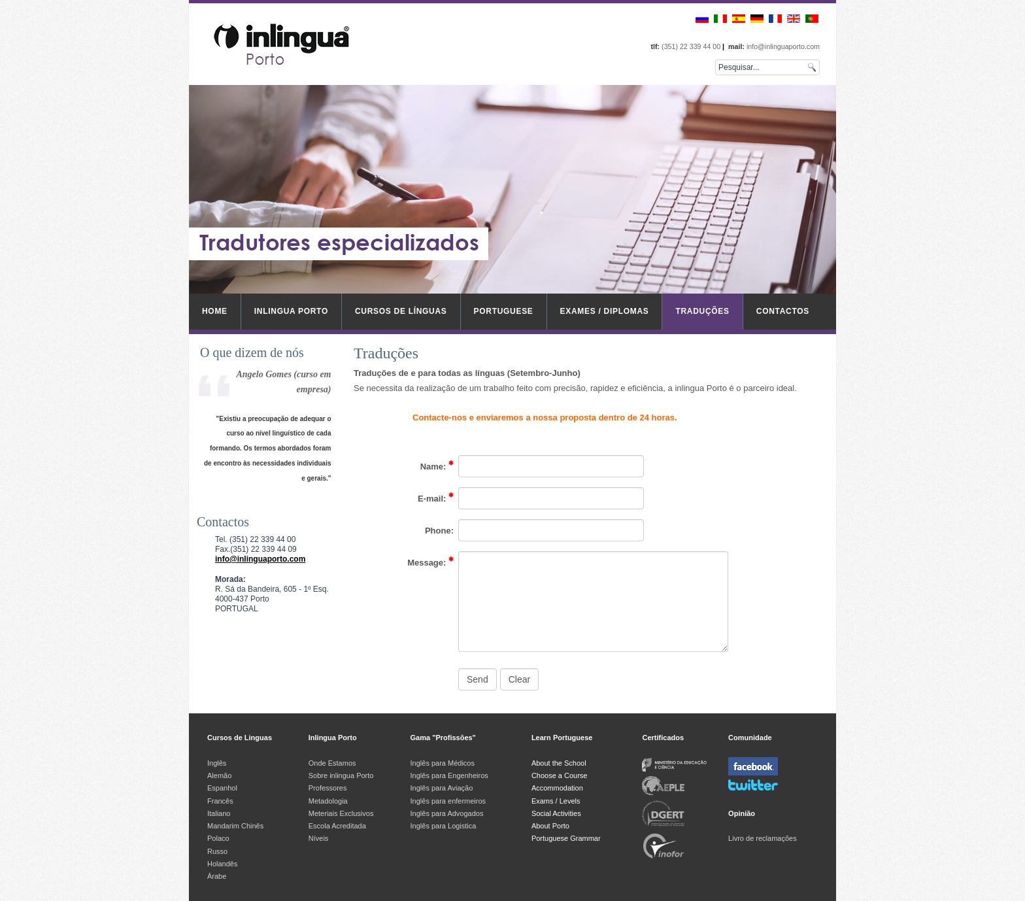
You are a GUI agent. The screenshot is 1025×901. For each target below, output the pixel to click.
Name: (437, 465)
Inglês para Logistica (444, 826)
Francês (220, 801)
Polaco (218, 838)
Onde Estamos (332, 763)
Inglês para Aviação (442, 788)
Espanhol (222, 788)
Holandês (222, 864)
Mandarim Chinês (235, 826)
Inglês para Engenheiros (449, 775)
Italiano (218, 813)
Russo (217, 851)
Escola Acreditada (337, 826)
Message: (430, 562)
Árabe (217, 876)
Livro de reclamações (762, 838)
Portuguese (503, 311)
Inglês (216, 763)
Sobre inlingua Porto (341, 775)
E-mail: (436, 497)
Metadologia (328, 801)
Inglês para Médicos (443, 763)
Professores (328, 788)
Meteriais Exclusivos (341, 813)
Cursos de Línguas (401, 311)
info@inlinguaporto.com (260, 559)
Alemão (219, 775)
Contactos (782, 311)
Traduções (702, 311)
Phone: (439, 531)
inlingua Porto (291, 311)
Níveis (319, 838)
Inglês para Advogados (447, 813)
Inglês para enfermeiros (448, 801)
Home (214, 311)
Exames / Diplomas (604, 311)
